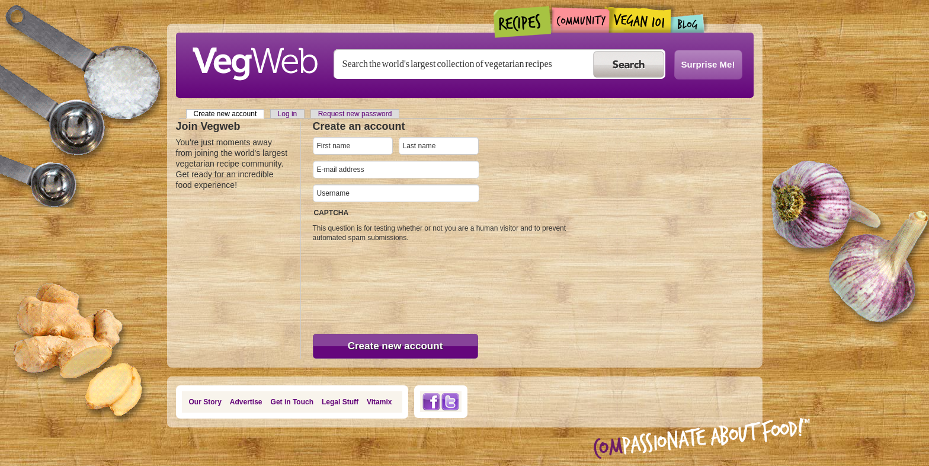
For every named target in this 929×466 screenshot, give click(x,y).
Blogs (687, 23)
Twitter (450, 401)
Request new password (355, 114)
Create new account (229, 114)
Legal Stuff (340, 402)
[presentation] (361, 285)
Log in (287, 114)
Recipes (523, 22)
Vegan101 (640, 20)
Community (580, 20)
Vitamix (379, 402)
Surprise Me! (708, 64)
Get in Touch (292, 402)
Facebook (431, 401)
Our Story (205, 402)
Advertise (246, 402)
